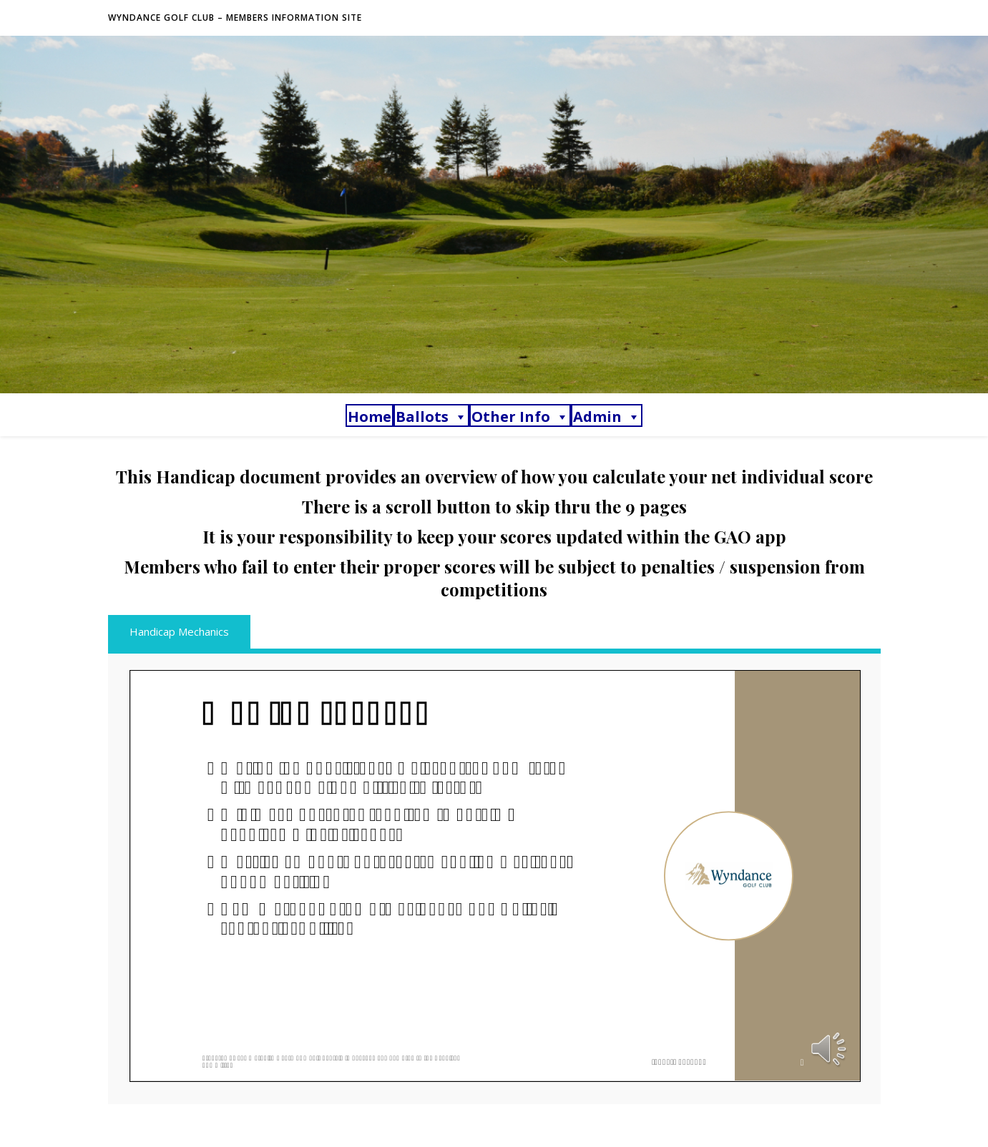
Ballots (431, 416)
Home (369, 416)
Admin (606, 416)
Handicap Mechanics (179, 631)
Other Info (520, 416)
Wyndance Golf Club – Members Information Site (235, 17)
